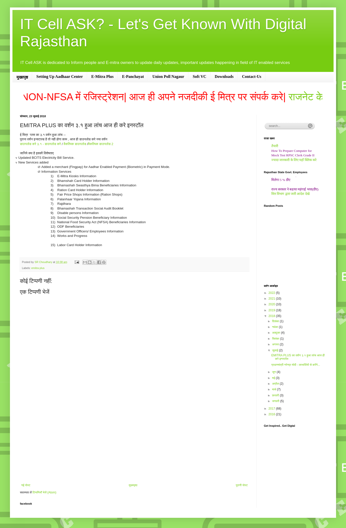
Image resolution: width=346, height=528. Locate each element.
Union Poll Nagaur (168, 76)
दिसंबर (276, 321)
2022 (272, 293)
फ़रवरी (276, 395)
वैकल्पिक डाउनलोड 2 (101, 144)
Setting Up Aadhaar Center (59, 76)
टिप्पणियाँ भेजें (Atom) (45, 492)
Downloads (224, 76)
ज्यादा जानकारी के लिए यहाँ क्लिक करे (293, 161)
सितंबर (276, 338)
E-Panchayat (133, 76)
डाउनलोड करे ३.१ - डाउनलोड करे (41, 144)
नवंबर (275, 327)
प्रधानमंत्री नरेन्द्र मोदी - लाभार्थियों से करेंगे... (295, 365)
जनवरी (276, 401)
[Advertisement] (134, 442)
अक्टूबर (276, 332)
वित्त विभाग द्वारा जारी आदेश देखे (290, 195)
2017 (272, 408)
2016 (272, 414)
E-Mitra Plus (102, 76)
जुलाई (275, 350)
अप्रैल (276, 383)
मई (274, 378)
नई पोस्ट (25, 485)
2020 (272, 304)
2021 (272, 298)
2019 (272, 310)
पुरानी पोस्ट (242, 485)
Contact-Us (251, 76)
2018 (272, 316)
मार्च (274, 389)
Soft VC (199, 76)
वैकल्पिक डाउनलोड (75, 144)
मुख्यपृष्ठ (22, 77)
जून (274, 372)
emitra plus (38, 267)
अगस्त (276, 344)
